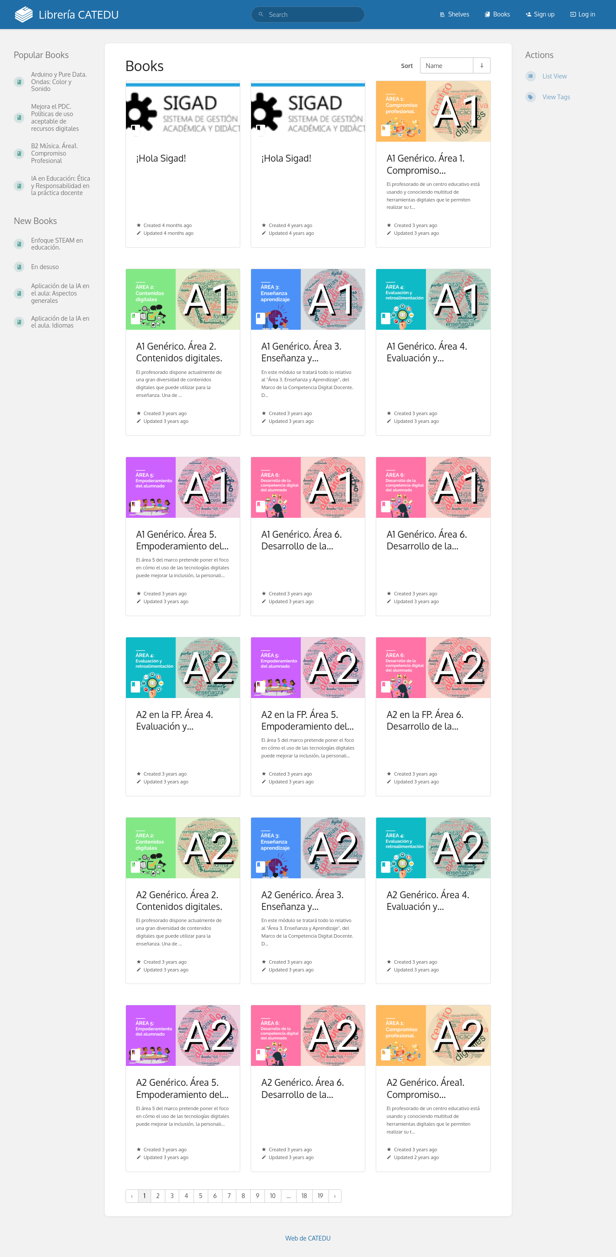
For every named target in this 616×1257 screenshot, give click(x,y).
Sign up (540, 14)
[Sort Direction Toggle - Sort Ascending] (481, 65)
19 (320, 1195)
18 (304, 1195)
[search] (307, 14)
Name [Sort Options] (434, 65)
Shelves (454, 14)
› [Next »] (335, 1195)
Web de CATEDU (308, 1238)
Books (497, 14)
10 (273, 1195)
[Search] (261, 14)
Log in (582, 14)
